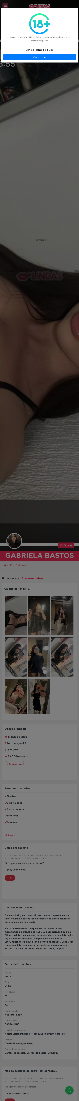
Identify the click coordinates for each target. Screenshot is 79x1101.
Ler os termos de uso (39, 50)
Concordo (39, 57)
